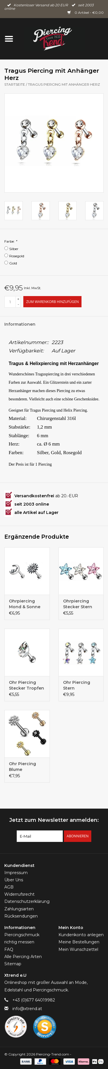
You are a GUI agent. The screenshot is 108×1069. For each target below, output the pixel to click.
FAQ (8, 949)
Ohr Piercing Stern (76, 685)
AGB (9, 887)
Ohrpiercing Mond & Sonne (24, 603)
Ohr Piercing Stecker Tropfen (26, 685)
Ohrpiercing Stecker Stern (77, 603)
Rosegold (16, 256)
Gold (13, 263)
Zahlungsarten (19, 908)
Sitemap (12, 963)
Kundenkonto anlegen (81, 934)
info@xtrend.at (27, 1008)
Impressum (16, 872)
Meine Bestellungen (78, 942)
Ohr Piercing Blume (22, 766)
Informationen (19, 324)
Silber (13, 249)
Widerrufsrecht (19, 894)
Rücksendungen (21, 916)
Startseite (14, 84)
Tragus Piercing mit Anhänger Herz (64, 84)
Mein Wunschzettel (78, 949)
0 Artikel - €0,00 (85, 12)
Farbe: (10, 241)
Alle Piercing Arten (23, 956)
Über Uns (13, 879)
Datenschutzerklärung (27, 901)
